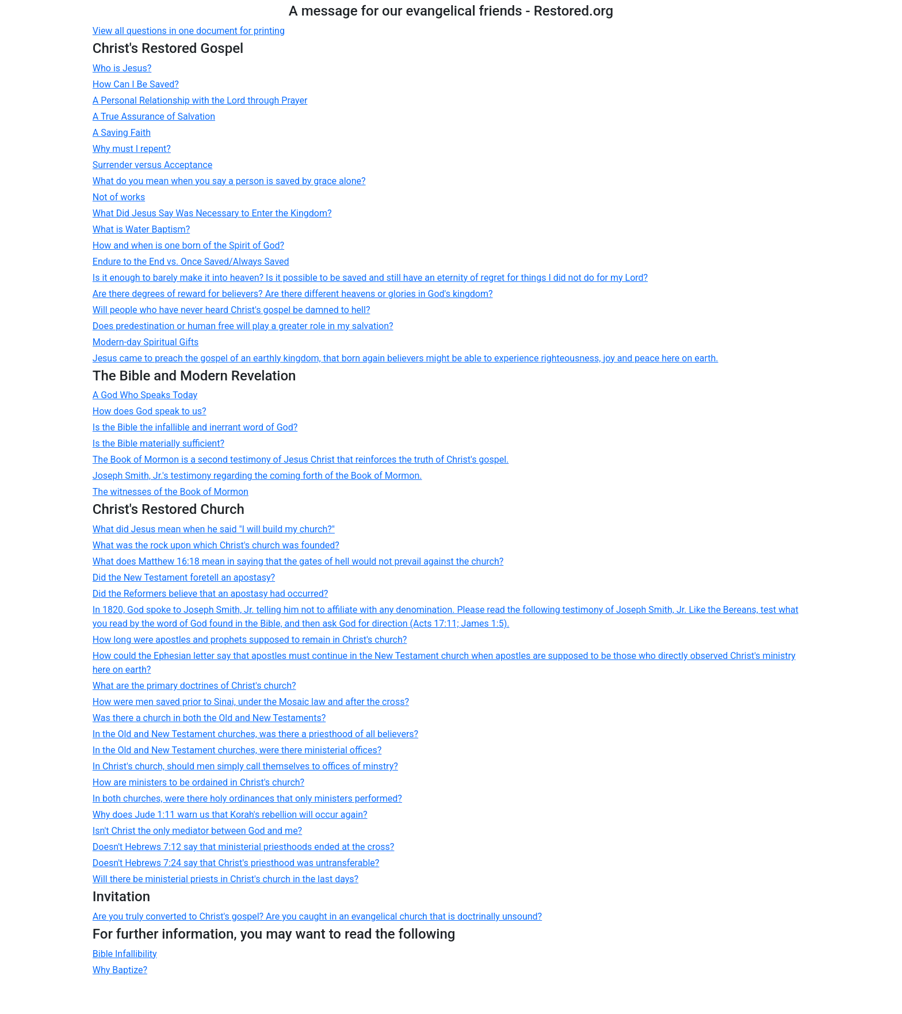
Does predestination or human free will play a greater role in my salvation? (243, 326)
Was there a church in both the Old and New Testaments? (209, 717)
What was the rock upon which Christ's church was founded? (216, 545)
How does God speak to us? (150, 411)
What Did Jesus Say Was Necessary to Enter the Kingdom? (212, 213)
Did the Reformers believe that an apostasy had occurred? (210, 593)
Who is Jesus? (122, 68)
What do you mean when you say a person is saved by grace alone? (229, 181)
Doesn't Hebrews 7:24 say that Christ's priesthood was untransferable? (236, 862)
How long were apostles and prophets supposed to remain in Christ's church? (250, 639)
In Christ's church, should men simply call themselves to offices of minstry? (245, 766)
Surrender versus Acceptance (152, 164)
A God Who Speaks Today (145, 395)
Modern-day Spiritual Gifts (146, 342)
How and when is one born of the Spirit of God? (188, 245)
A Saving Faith (122, 132)
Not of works (119, 197)
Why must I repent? (132, 148)
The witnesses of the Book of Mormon (171, 491)
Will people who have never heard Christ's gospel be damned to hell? (231, 309)
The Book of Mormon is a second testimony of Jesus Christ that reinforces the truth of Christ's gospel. (301, 459)
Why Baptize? (120, 970)
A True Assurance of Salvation (154, 116)
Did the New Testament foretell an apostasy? (184, 577)
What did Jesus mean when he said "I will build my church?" (214, 529)
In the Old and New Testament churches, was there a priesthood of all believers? (255, 734)
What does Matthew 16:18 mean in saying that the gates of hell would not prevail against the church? (298, 561)
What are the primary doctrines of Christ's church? (194, 685)
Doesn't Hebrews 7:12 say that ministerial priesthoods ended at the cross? (244, 846)
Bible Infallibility (125, 953)
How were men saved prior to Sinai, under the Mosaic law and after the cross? (251, 701)
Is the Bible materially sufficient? (158, 443)
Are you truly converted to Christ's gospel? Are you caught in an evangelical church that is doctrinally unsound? (317, 916)
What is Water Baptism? (141, 229)
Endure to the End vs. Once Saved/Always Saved (191, 261)
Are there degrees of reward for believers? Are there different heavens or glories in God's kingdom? (293, 293)
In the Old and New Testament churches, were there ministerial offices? (237, 750)
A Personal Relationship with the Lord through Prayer (200, 100)
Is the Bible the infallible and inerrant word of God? (195, 427)
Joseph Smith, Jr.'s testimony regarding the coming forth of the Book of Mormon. (257, 475)
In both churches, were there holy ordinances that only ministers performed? (247, 798)
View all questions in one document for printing (189, 30)
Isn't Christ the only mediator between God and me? (197, 830)
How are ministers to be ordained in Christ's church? (198, 782)
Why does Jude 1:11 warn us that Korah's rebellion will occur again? (230, 814)
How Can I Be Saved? (136, 84)
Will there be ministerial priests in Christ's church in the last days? (225, 879)
